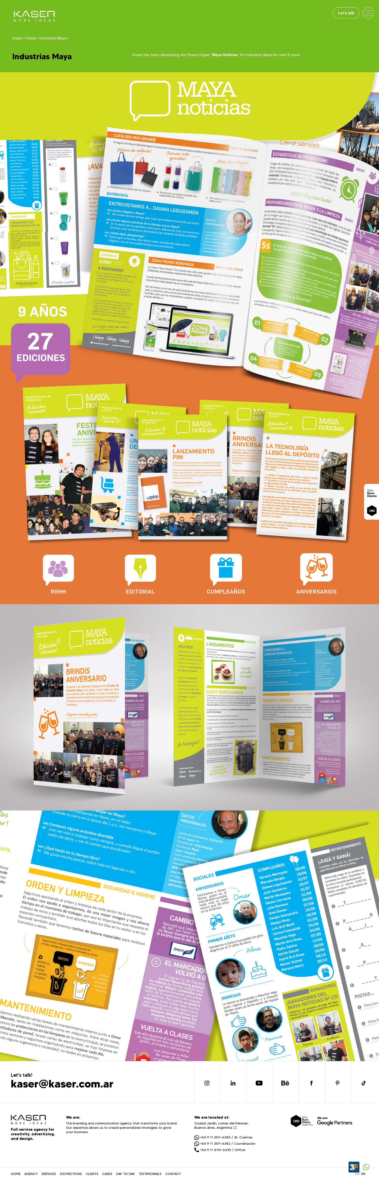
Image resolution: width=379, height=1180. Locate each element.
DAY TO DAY (125, 1174)
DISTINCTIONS (71, 1174)
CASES (107, 1174)
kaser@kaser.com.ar (62, 1083)
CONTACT (173, 1174)
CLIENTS (92, 1174)
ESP (357, 1174)
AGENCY (31, 1174)
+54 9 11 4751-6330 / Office (219, 1150)
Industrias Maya (52, 38)
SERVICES (49, 1174)
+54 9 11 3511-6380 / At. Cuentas (223, 1137)
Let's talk (346, 13)
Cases (30, 38)
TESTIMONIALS (150, 1174)
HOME (16, 1174)
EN (363, 1174)
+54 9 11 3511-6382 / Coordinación (224, 1143)
